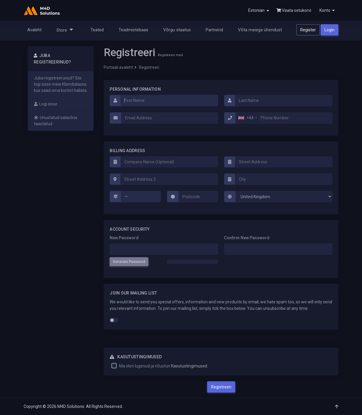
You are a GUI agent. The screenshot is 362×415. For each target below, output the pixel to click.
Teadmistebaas (133, 29)
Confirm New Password (247, 237)
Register (308, 29)
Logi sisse (45, 104)
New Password (124, 237)
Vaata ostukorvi (293, 10)
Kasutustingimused (189, 366)
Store (64, 30)
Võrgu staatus (177, 29)
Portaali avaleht (118, 67)
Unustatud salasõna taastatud (55, 120)
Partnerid (214, 29)
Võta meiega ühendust (260, 29)
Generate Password (129, 262)
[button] (326, 10)
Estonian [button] (258, 10)
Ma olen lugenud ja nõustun (163, 366)
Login (329, 29)
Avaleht (34, 29)
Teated (97, 29)
